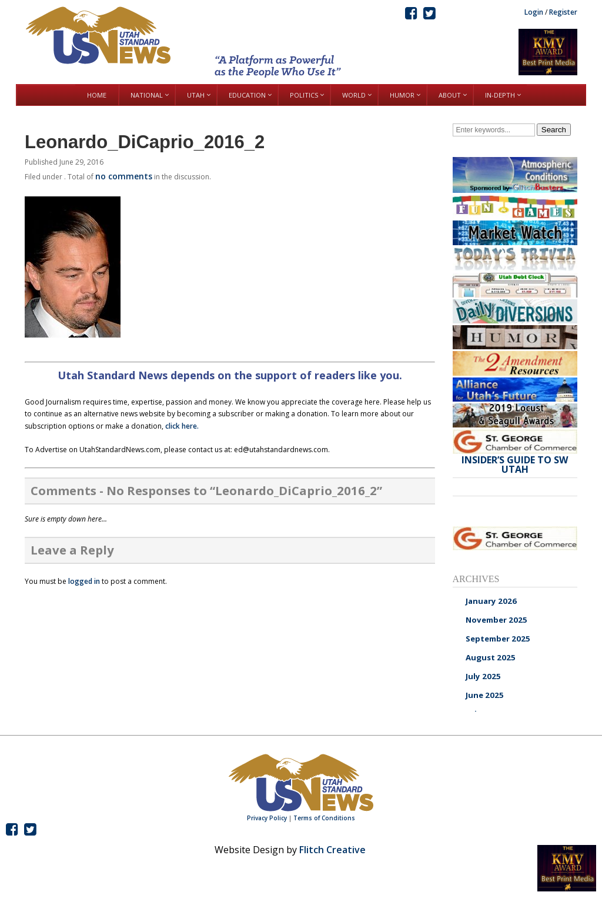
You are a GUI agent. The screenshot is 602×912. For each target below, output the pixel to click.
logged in (84, 581)
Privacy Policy (267, 818)
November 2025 (496, 619)
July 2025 (483, 676)
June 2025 (485, 695)
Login (533, 12)
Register (563, 12)
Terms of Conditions (324, 818)
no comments (123, 176)
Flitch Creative (332, 849)
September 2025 (498, 638)
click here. (182, 426)
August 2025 (491, 657)
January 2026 (491, 601)
